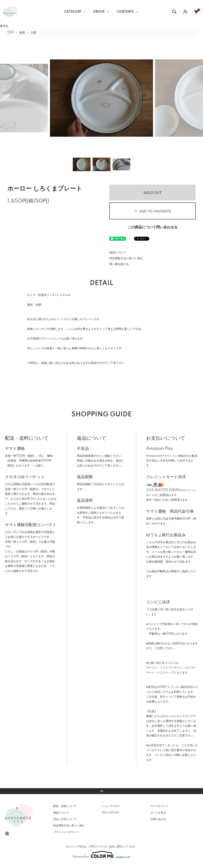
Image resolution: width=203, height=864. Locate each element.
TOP (10, 32)
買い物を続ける (119, 264)
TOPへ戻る (101, 791)
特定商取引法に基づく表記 (126, 258)
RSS (104, 812)
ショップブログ (111, 806)
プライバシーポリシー (66, 832)
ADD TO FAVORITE (152, 211)
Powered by (101, 854)
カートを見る (158, 812)
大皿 (33, 32)
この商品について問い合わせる (153, 227)
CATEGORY (72, 11)
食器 (22, 32)
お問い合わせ (158, 819)
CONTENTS (125, 11)
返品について (117, 252)
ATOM (114, 812)
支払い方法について (65, 819)
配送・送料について (65, 806)
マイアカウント (159, 806)
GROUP (99, 11)
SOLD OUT (152, 193)
